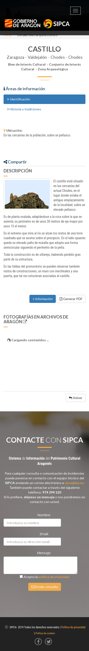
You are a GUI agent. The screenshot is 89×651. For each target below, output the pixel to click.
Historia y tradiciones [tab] (24, 109)
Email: (45, 534)
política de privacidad (53, 577)
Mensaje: (44, 553)
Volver (75, 398)
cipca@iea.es (74, 483)
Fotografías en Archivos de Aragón (36, 319)
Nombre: (44, 515)
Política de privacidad (73, 627)
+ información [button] (43, 299)
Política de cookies (45, 633)
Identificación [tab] (18, 99)
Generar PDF (71, 299)
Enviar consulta (44, 587)
